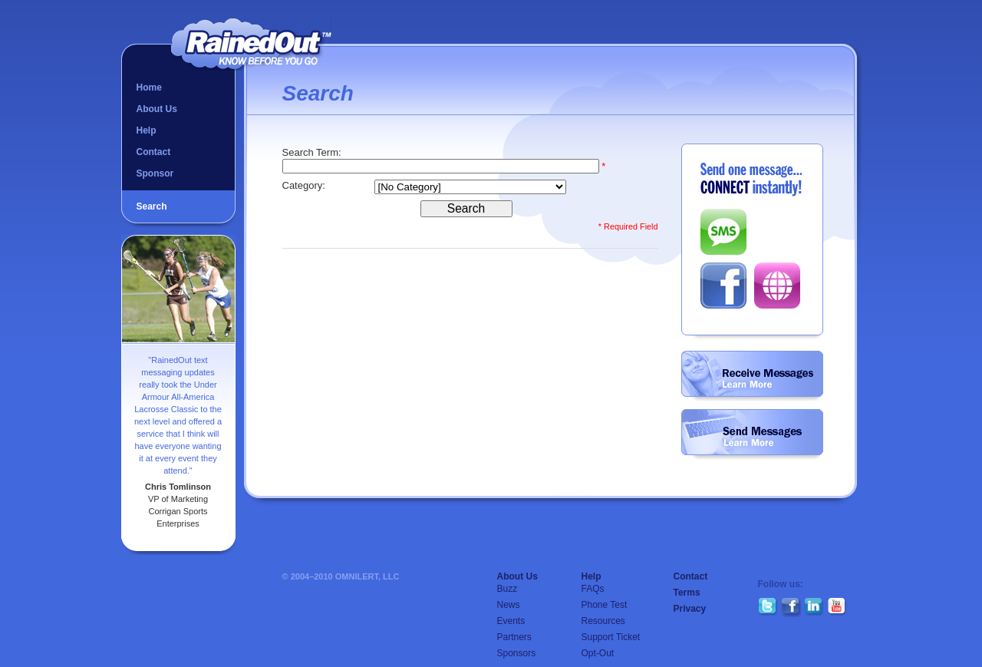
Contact (154, 152)
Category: (305, 185)
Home (149, 87)
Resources (603, 621)
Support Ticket (611, 637)
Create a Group (752, 434)
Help (147, 130)
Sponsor (155, 173)
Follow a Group (752, 376)
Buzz (507, 588)
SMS (723, 232)
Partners (514, 637)
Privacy (690, 608)
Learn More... (747, 384)
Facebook (723, 286)
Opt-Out (598, 653)
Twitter (768, 607)
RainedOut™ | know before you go (251, 44)
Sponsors (516, 653)
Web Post (777, 286)
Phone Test (605, 604)
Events (511, 621)
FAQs (593, 588)
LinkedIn (814, 607)
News (508, 604)
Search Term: (313, 152)
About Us (157, 109)
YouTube (837, 607)
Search (152, 206)
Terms (687, 592)
